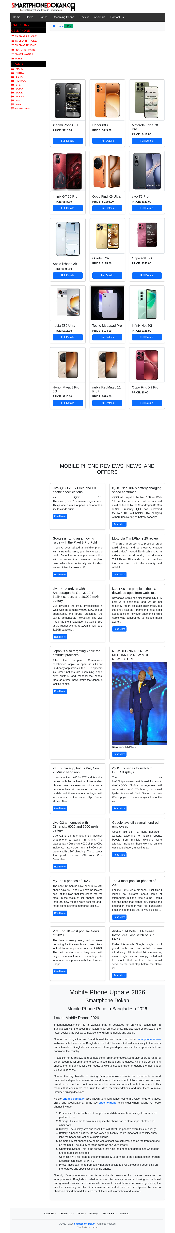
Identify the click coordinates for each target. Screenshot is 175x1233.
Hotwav (19, 80)
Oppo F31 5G (142, 258)
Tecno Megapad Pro (107, 325)
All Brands (20, 108)
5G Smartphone (24, 45)
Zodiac (18, 96)
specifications (107, 1102)
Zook (17, 92)
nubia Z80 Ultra (64, 325)
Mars (17, 68)
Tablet (18, 58)
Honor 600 (100, 125)
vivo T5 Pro (140, 196)
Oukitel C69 (101, 258)
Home (16, 17)
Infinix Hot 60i (142, 325)
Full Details (67, 140)
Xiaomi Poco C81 (65, 125)
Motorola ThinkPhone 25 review (135, 538)
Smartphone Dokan (85, 1223)
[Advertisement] (107, 56)
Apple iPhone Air (65, 264)
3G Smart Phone (24, 36)
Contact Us (66, 1213)
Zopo (17, 88)
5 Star (17, 76)
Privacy (93, 1213)
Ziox (16, 100)
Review (84, 17)
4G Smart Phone (24, 40)
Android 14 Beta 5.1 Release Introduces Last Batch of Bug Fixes (133, 935)
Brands (43, 17)
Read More (60, 516)
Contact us (117, 17)
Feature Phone (24, 49)
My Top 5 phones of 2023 (71, 881)
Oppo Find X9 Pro (145, 387)
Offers (29, 17)
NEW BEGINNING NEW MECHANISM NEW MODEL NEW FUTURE (132, 655)
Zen (16, 104)
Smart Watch (22, 54)
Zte (16, 84)
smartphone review (149, 1039)
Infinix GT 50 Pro (65, 196)
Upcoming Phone (63, 17)
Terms (80, 1213)
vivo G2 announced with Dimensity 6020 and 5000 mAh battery (75, 826)
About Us (49, 1213)
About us (99, 17)
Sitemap (124, 1213)
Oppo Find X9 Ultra (106, 196)
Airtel (17, 72)
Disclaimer (109, 1213)
